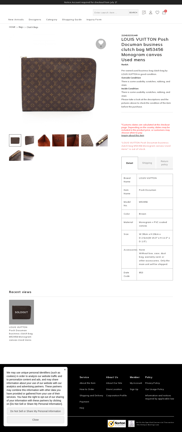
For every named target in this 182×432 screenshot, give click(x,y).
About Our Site (114, 383)
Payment (84, 401)
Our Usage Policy (154, 389)
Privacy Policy (152, 383)
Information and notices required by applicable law (159, 397)
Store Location (114, 389)
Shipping (147, 163)
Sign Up (134, 389)
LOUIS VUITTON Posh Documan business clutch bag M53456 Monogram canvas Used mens (21, 333)
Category (51, 19)
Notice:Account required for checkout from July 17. (91, 2)
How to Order (87, 389)
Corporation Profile (116, 395)
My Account (136, 383)
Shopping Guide (72, 19)
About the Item (88, 383)
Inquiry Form (94, 19)
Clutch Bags (32, 27)
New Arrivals (16, 19)
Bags (21, 27)
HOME (12, 27)
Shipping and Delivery (91, 395)
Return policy (164, 163)
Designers (35, 19)
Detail (129, 163)
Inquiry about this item (132, 135)
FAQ (82, 408)
